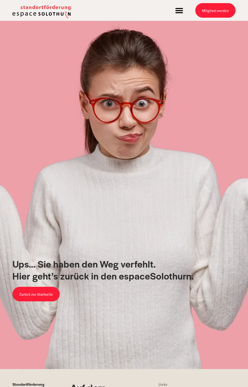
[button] (179, 10)
